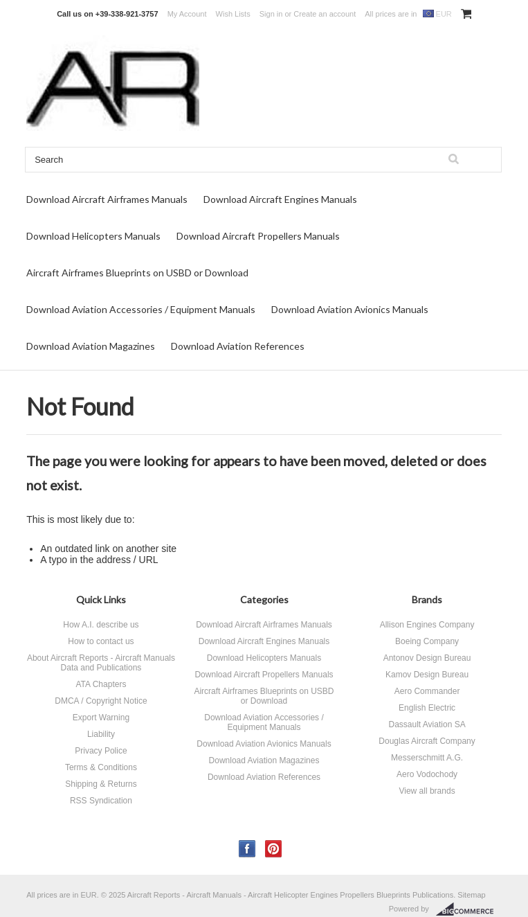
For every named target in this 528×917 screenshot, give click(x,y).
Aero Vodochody (427, 774)
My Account (187, 14)
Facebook (247, 848)
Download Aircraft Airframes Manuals (107, 199)
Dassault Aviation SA (426, 724)
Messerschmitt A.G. (427, 758)
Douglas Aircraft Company (427, 741)
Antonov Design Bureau (427, 658)
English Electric (427, 708)
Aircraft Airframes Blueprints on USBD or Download (137, 272)
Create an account (324, 14)
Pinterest (273, 848)
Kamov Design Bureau (426, 674)
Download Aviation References (237, 346)
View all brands (427, 791)
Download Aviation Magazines (90, 346)
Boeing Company (427, 641)
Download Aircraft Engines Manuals (280, 199)
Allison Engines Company (427, 625)
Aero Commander (427, 691)
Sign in (271, 14)
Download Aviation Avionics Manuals (349, 309)
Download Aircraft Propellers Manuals (258, 236)
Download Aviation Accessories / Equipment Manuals (140, 309)
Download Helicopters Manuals (93, 236)
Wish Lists (233, 14)
